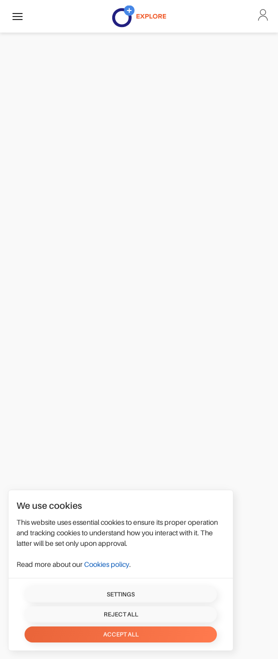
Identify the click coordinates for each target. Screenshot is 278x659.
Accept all (121, 634)
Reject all (121, 614)
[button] (17, 16)
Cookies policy (106, 564)
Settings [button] (121, 594)
